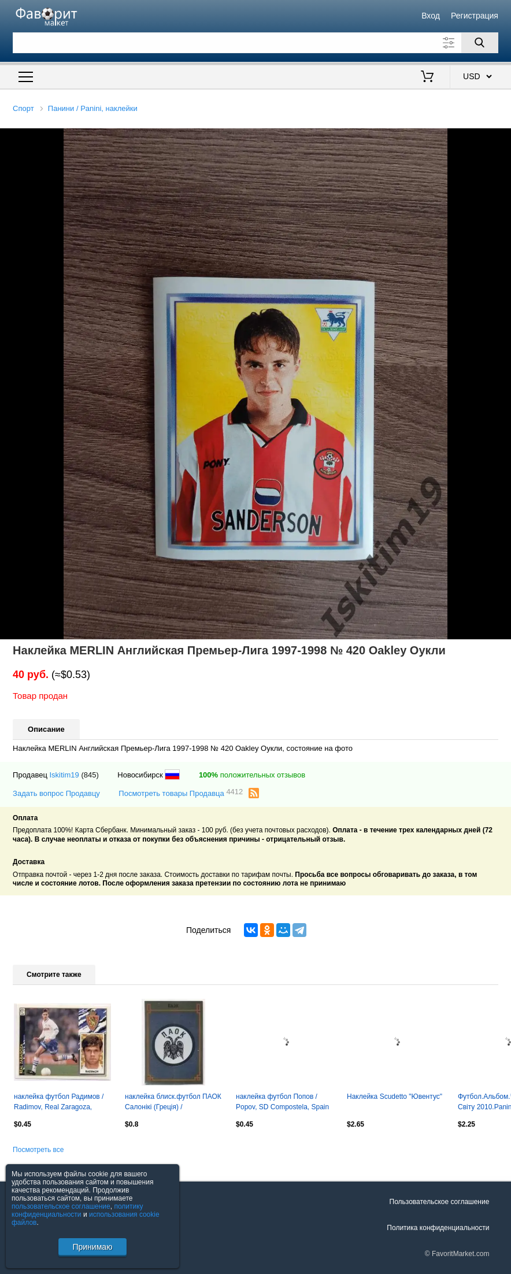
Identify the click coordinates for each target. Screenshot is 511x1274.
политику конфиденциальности (77, 1210)
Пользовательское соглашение (440, 1202)
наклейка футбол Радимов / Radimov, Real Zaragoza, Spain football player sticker (58, 1102)
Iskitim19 (64, 775)
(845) (89, 775)
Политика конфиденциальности (438, 1228)
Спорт (23, 108)
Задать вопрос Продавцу (56, 793)
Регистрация (474, 15)
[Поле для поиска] (255, 42)
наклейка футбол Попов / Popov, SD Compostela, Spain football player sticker (282, 1102)
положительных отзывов (252, 775)
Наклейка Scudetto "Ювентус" (394, 1096)
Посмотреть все (38, 1150)
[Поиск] (479, 42)
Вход (430, 15)
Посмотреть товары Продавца (181, 793)
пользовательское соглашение (61, 1206)
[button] (500, 138)
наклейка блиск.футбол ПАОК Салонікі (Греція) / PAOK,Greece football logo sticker (173, 1102)
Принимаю (92, 1246)
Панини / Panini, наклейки (93, 108)
